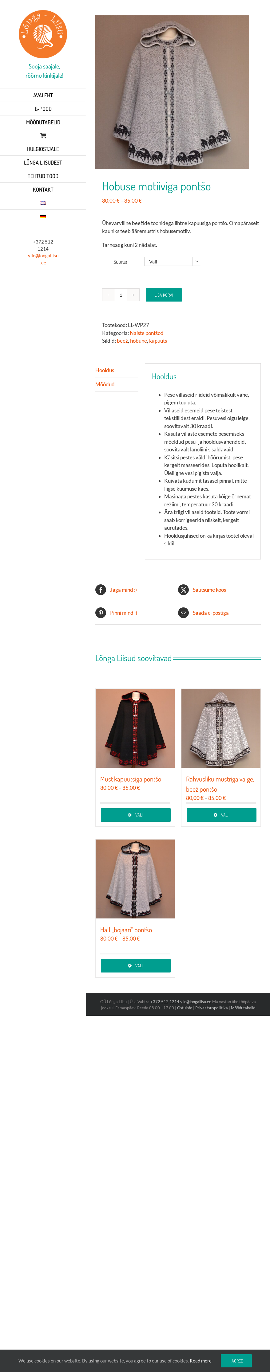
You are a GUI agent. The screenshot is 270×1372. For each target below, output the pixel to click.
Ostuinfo (184, 1007)
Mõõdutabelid (243, 1007)
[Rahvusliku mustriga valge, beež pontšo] (220, 728)
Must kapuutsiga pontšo (130, 778)
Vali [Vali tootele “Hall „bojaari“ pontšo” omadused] (139, 965)
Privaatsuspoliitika (211, 1007)
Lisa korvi (164, 295)
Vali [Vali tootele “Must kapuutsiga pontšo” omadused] (139, 814)
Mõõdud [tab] (105, 384)
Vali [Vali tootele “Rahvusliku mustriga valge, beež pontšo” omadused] (224, 814)
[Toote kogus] (121, 295)
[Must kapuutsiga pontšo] (135, 728)
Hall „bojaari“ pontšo (126, 929)
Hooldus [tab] (104, 370)
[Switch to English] (43, 203)
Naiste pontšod (147, 333)
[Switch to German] (43, 216)
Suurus (120, 262)
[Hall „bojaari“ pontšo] (135, 879)
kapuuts (158, 340)
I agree (236, 1360)
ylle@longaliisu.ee (195, 1001)
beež (122, 340)
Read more (201, 1360)
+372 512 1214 (165, 1001)
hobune (138, 340)
